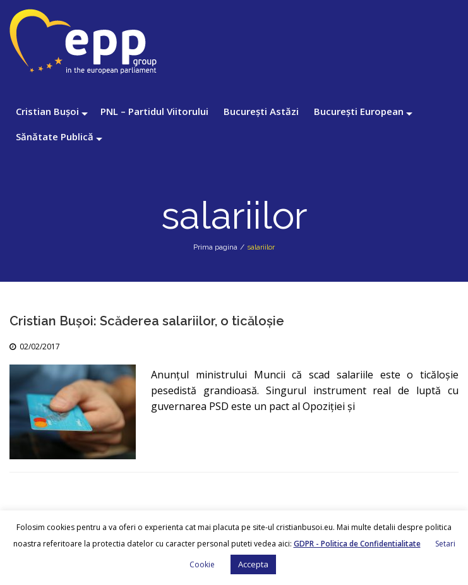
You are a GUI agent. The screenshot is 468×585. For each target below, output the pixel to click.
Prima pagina (215, 247)
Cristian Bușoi (47, 111)
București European (359, 111)
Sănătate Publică (54, 136)
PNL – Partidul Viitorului (154, 111)
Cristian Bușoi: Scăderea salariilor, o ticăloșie (146, 321)
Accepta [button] (253, 564)
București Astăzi (261, 111)
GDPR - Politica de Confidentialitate (357, 543)
